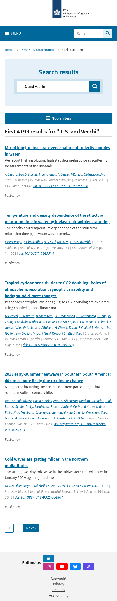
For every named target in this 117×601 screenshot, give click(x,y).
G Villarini (101, 321)
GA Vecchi (11, 316)
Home (9, 50)
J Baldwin (21, 321)
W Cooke (48, 321)
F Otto (103, 485)
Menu (16, 33)
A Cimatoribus (14, 174)
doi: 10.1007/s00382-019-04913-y (48, 344)
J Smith (67, 333)
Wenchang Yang (96, 412)
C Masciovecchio (94, 174)
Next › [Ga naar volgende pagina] (31, 528)
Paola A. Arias (42, 401)
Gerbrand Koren (84, 406)
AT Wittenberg (86, 316)
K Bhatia (35, 321)
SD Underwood (65, 316)
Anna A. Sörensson (65, 401)
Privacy (58, 584)
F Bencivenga (47, 174)
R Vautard (91, 485)
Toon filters (61, 118)
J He (59, 321)
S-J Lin (26, 333)
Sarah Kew (42, 406)
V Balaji (46, 327)
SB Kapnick (70, 321)
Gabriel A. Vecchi (16, 418)
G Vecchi (62, 485)
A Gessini (63, 174)
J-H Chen (58, 327)
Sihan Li (79, 412)
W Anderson (31, 327)
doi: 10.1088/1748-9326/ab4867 (39, 497)
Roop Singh (42, 412)
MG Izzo (76, 174)
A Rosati (55, 333)
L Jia (107, 327)
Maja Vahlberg (23, 412)
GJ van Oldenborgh (17, 485)
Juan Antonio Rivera (18, 401)
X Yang (77, 333)
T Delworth (26, 316)
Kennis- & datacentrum (37, 50)
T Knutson (86, 321)
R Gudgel (84, 327)
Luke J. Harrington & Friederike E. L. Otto (56, 418)
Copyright (58, 578)
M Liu (36, 333)
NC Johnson (13, 333)
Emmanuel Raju (62, 412)
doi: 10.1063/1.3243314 (36, 253)
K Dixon (71, 327)
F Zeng (101, 316)
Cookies (58, 590)
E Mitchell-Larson (43, 485)
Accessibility (58, 595)
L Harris (97, 327)
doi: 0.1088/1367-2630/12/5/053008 (60, 185)
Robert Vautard (61, 406)
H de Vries (76, 485)
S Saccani (31, 174)
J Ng (45, 333)
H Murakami (44, 316)
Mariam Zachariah (91, 401)
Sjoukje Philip (24, 406)
